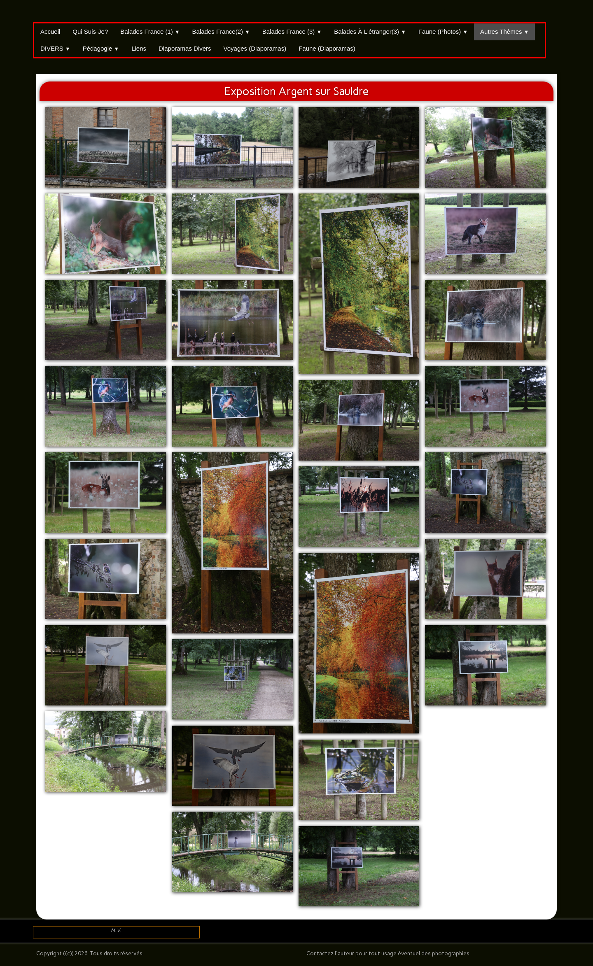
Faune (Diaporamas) (327, 48)
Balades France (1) (150, 31)
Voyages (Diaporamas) (255, 48)
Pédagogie (101, 48)
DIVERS (55, 48)
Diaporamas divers (185, 48)
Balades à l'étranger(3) (370, 31)
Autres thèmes (504, 31)
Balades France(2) (221, 31)
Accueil (50, 31)
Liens (138, 48)
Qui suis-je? (90, 31)
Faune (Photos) (443, 31)
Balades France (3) (292, 31)
